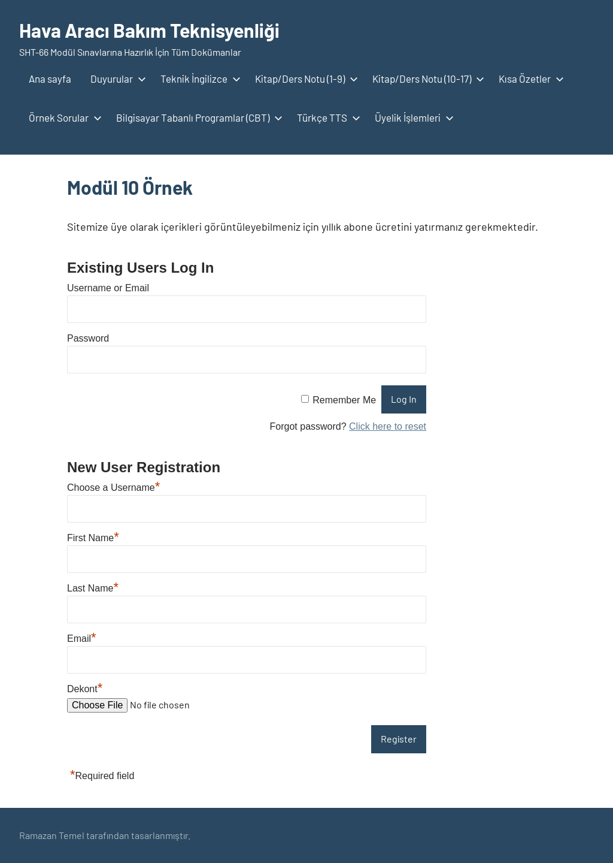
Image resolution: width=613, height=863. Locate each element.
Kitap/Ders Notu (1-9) (304, 79)
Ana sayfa (50, 79)
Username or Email (108, 288)
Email (81, 638)
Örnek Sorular (63, 117)
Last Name (93, 588)
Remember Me (344, 399)
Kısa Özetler (529, 79)
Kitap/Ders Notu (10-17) (426, 79)
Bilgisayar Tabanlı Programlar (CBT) (197, 117)
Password (88, 338)
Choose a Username (113, 487)
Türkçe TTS (326, 117)
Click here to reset (387, 426)
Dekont (84, 689)
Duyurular (115, 79)
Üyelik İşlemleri (412, 117)
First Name (93, 538)
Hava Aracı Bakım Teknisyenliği (149, 30)
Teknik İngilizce (198, 79)
